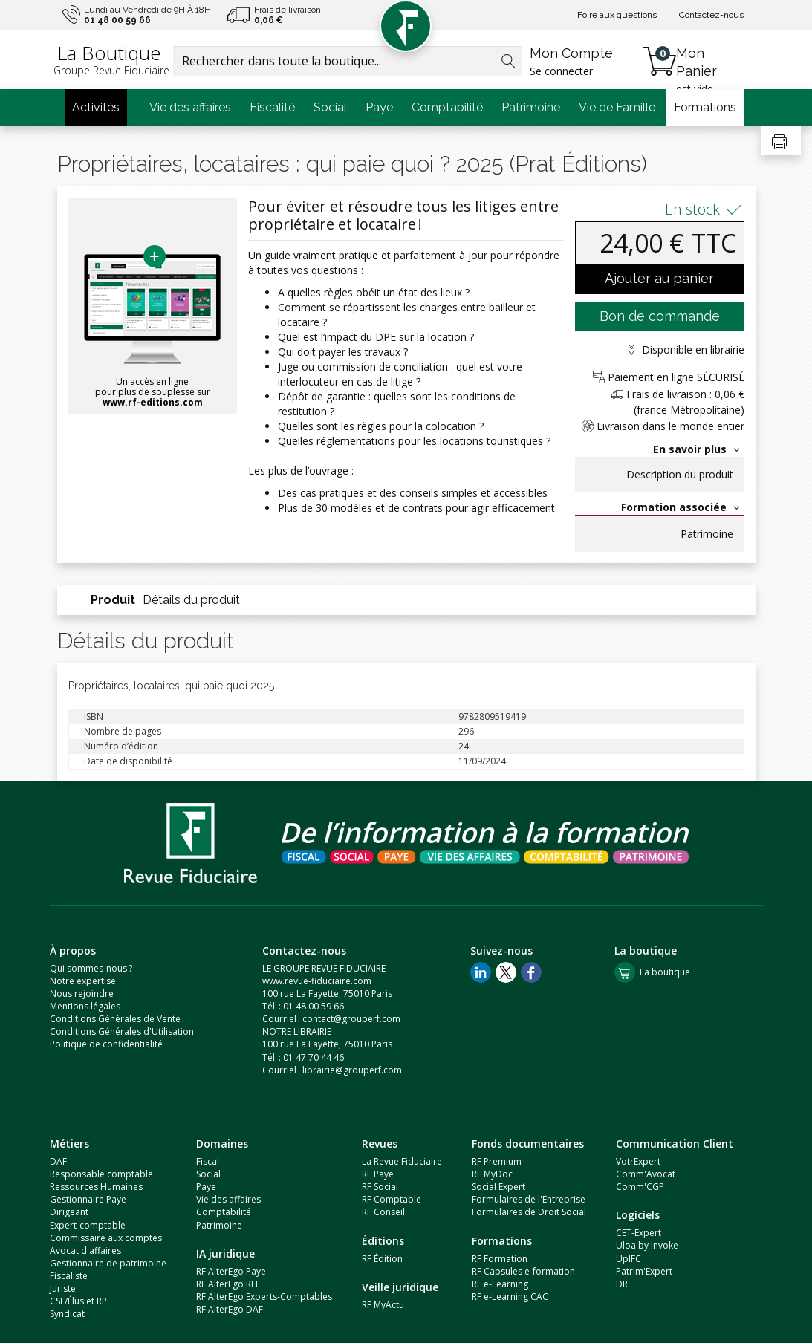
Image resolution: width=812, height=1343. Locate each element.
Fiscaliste (69, 1275)
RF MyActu (383, 1304)
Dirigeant (69, 1212)
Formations (705, 107)
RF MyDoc (492, 1174)
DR (622, 1284)
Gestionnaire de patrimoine (108, 1263)
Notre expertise (83, 981)
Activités (96, 107)
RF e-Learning (500, 1284)
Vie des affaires (190, 107)
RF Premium (497, 1161)
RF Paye (378, 1174)
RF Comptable (391, 1199)
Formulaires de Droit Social (529, 1212)
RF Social (380, 1186)
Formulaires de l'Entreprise (528, 1199)
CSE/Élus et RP (78, 1301)
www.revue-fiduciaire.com (316, 981)
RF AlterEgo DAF (229, 1309)
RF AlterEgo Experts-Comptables (264, 1296)
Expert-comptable (88, 1225)
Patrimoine (530, 107)
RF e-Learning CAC (510, 1296)
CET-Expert (638, 1232)
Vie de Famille (617, 107)
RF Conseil (383, 1212)
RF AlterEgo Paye (231, 1271)
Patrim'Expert (644, 1271)
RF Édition (382, 1258)
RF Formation (499, 1258)
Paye (379, 107)
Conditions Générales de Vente (115, 1018)
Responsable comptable (101, 1174)
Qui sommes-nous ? (91, 968)
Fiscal (207, 1161)
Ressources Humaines (96, 1186)
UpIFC (628, 1258)
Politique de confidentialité (106, 1044)
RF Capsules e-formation (523, 1271)
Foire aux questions (617, 15)
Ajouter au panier (659, 278)
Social (330, 107)
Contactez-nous (711, 15)
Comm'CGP (640, 1186)
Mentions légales (85, 1006)
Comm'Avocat (645, 1174)
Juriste (63, 1288)
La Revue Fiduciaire (402, 1161)
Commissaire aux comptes (106, 1238)
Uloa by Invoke (647, 1245)
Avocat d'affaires (85, 1250)
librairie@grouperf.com (352, 1070)
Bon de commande (660, 316)
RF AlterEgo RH (227, 1284)
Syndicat (67, 1313)
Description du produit (679, 474)
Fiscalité (272, 107)
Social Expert (498, 1186)
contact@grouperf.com (351, 1018)
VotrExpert (638, 1161)
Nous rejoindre (82, 993)
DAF (58, 1161)
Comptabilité (447, 107)
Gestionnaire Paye (88, 1199)
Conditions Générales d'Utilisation (122, 1031)
